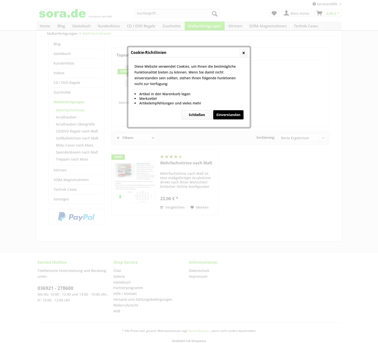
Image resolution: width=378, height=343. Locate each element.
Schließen (197, 114)
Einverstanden (228, 114)
